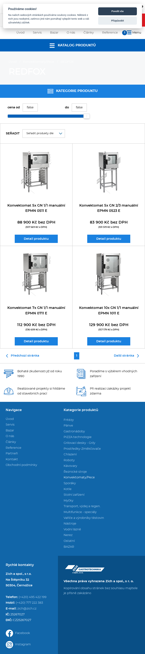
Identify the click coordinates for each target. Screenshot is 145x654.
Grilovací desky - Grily (79, 442)
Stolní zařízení (74, 494)
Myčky (68, 500)
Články (11, 441)
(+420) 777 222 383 (29, 602)
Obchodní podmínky (21, 464)
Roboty (69, 460)
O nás (10, 436)
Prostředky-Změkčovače (82, 448)
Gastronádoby (74, 431)
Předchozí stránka (22, 356)
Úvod (12, 61)
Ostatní (69, 540)
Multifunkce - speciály (80, 512)
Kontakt (12, 459)
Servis (10, 424)
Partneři (12, 453)
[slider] (86, 116)
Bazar (10, 430)
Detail (36, 238)
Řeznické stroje (75, 471)
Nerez (68, 535)
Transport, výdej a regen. (82, 506)
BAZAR (69, 546)
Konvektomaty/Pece (38, 61)
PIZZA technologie (78, 437)
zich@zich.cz (26, 608)
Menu (133, 32)
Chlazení (70, 454)
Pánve (68, 425)
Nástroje (70, 523)
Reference (13, 447)
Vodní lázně (72, 529)
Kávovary (70, 465)
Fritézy (69, 419)
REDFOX (67, 61)
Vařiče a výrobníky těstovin (84, 517)
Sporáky (70, 483)
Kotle (68, 489)
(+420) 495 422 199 (32, 597)
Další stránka (126, 356)
